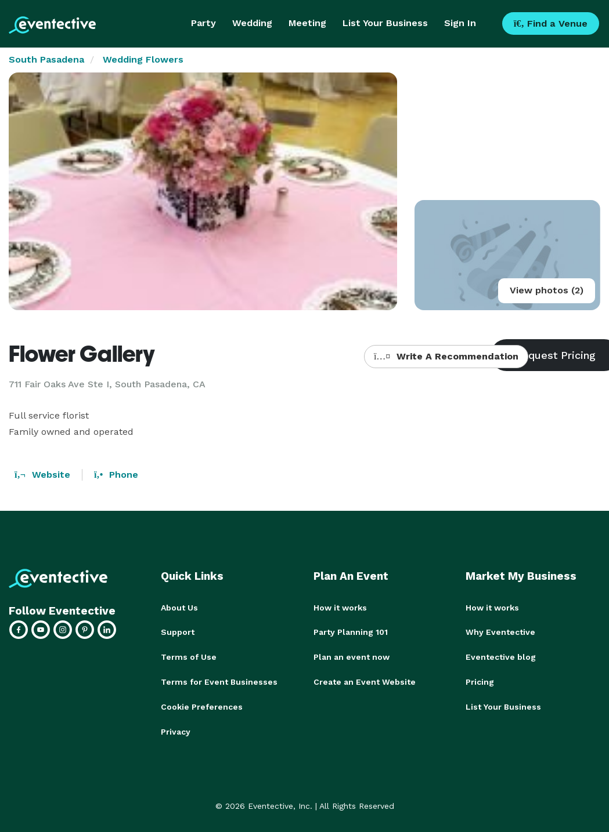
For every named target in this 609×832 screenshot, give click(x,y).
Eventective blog (501, 656)
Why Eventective (500, 632)
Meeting (307, 22)
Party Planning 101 (350, 632)
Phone (116, 474)
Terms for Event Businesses (219, 680)
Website (42, 474)
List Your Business (385, 22)
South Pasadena (46, 59)
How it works (340, 607)
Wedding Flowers (143, 59)
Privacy (175, 729)
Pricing (480, 680)
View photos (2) (546, 290)
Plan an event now (351, 656)
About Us (179, 607)
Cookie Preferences (202, 705)
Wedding (252, 22)
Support (177, 632)
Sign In (460, 22)
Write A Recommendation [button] (446, 356)
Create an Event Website (364, 680)
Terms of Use (189, 656)
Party (203, 22)
